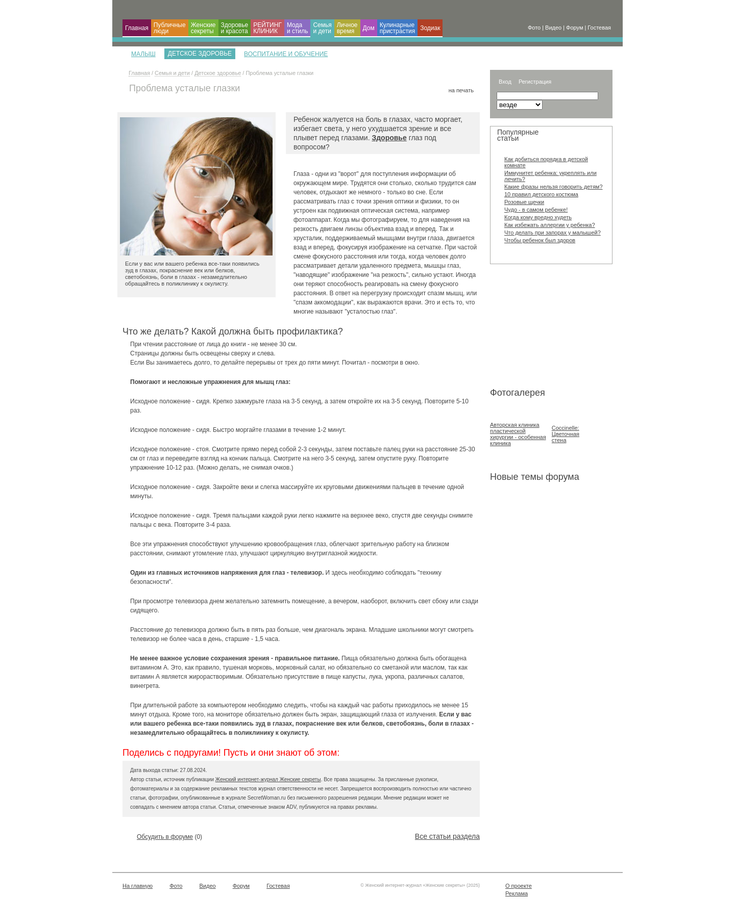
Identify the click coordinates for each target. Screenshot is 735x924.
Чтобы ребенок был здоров (539, 240)
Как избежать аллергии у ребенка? (549, 225)
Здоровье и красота (235, 28)
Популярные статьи (517, 135)
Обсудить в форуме (165, 836)
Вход (505, 82)
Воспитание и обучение (286, 54)
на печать (461, 90)
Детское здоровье (217, 73)
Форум (241, 886)
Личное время (347, 28)
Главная (137, 28)
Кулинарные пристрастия (397, 28)
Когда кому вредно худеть (538, 217)
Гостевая (278, 886)
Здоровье (389, 138)
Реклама (516, 893)
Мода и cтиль (297, 28)
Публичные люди (170, 28)
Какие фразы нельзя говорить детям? (553, 187)
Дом (369, 28)
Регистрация (535, 82)
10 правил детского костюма (541, 194)
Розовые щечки (524, 202)
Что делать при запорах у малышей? (552, 232)
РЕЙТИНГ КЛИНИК (267, 28)
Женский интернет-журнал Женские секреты (268, 779)
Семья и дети (322, 28)
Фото (175, 886)
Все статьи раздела (447, 836)
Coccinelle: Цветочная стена (565, 434)
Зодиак (430, 28)
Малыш (143, 54)
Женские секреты (203, 28)
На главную (137, 886)
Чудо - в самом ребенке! (536, 210)
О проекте (518, 886)
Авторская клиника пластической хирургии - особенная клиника (518, 434)
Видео (208, 886)
